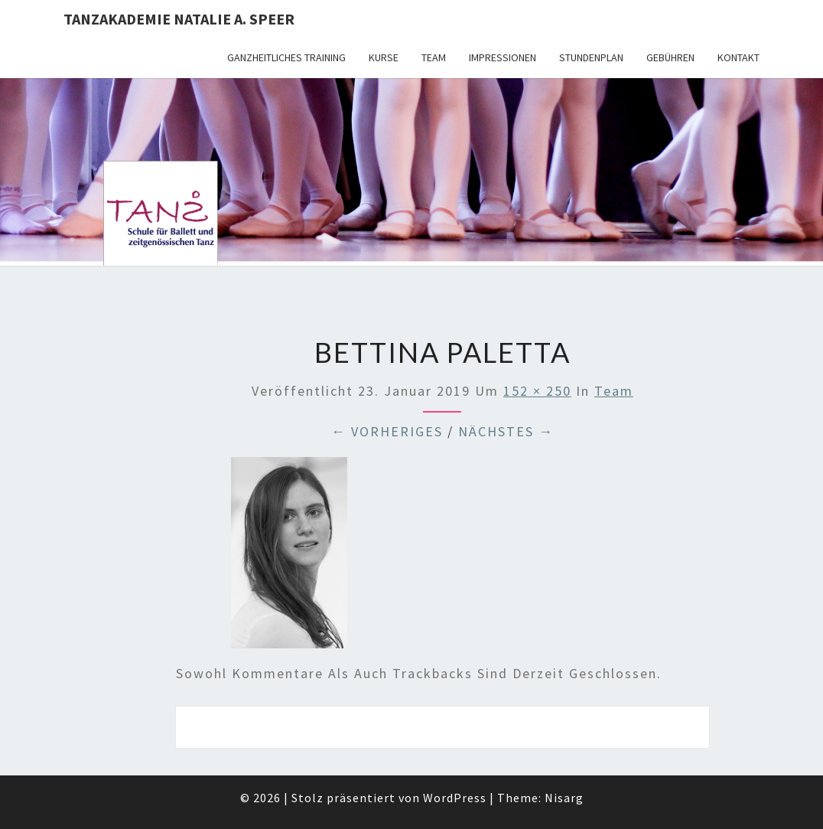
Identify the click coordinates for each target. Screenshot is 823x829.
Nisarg (564, 797)
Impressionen (502, 57)
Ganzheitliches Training (286, 57)
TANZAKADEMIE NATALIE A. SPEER (178, 18)
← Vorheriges (387, 431)
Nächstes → (506, 431)
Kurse (383, 57)
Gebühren (670, 57)
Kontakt (738, 57)
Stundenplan (591, 57)
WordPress (454, 797)
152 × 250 (537, 391)
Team (433, 57)
